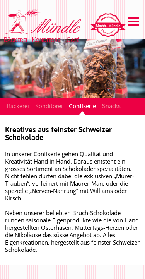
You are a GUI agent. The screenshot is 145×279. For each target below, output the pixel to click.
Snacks (111, 106)
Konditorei (49, 106)
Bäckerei (18, 106)
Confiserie (82, 106)
